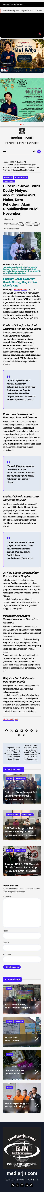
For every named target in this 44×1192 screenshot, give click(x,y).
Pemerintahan (9, 181)
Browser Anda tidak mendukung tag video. (22, 25)
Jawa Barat (8, 177)
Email (6, 943)
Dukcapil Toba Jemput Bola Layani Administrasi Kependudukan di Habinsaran (21, 797)
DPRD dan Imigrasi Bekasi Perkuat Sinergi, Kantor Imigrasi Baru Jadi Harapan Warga (22, 833)
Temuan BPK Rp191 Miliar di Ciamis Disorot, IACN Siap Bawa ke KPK (22, 867)
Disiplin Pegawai (29, 224)
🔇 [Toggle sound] (40, 34)
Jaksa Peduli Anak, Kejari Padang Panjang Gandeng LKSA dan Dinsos (17, 1009)
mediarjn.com (22, 137)
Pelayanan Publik (13, 814)
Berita (9, 989)
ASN (6, 224)
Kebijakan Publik (21, 177)
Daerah (9, 779)
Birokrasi (13, 224)
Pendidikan (19, 1022)
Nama (6, 931)
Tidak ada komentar (11, 229)
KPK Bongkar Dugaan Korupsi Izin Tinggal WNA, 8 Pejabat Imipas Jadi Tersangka (18, 1108)
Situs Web (7, 955)
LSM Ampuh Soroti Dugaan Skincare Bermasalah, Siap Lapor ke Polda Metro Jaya (18, 1075)
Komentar (7, 897)
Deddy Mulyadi (21, 224)
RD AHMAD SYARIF (14, 799)
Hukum (9, 850)
